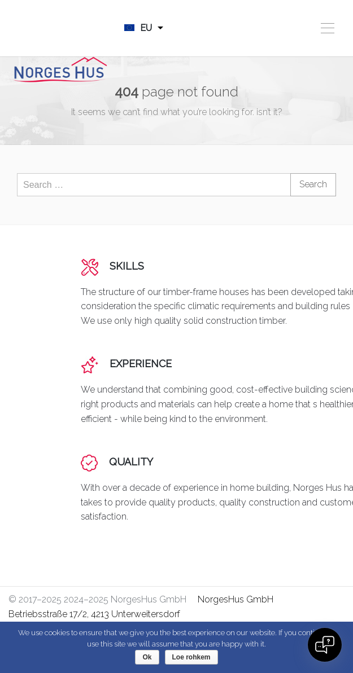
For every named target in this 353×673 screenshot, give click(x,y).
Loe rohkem (191, 657)
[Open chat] (325, 645)
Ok (146, 657)
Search (313, 184)
